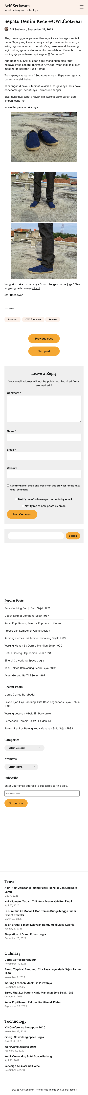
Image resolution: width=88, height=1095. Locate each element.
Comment (14, 392)
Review (53, 319)
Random (12, 319)
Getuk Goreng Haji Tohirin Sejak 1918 (27, 653)
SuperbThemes (68, 1089)
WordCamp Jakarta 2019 (20, 1046)
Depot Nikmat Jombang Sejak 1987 (26, 615)
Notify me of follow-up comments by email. (45, 499)
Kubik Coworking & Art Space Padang (28, 1056)
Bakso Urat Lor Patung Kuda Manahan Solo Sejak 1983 (38, 728)
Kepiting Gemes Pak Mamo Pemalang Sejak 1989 (35, 638)
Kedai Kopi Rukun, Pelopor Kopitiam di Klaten (32, 623)
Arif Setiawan (17, 5)
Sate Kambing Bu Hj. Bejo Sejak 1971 (27, 608)
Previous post (44, 338)
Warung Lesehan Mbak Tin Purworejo (27, 713)
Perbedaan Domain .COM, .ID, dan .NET (29, 721)
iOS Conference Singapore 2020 (24, 1027)
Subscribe (16, 803)
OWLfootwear (53, 64)
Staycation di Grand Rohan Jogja (25, 934)
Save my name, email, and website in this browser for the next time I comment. (45, 487)
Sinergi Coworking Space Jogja (24, 660)
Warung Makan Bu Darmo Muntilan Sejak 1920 (33, 645)
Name (11, 431)
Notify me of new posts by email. (45, 506)
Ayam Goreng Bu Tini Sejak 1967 (24, 675)
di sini (36, 288)
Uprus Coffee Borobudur (19, 694)
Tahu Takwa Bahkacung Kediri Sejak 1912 (30, 668)
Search (73, 535)
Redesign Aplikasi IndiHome (22, 1066)
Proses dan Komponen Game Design (27, 630)
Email (11, 449)
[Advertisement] (44, 570)
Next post (44, 351)
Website (12, 468)
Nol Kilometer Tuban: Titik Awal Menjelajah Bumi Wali (38, 901)
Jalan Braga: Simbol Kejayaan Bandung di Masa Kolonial (39, 924)
